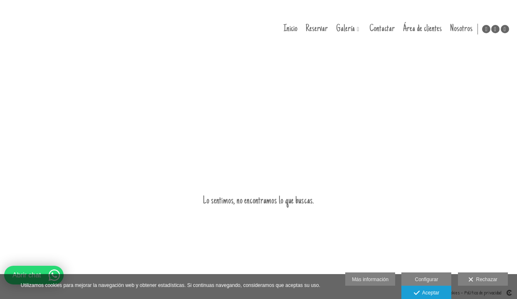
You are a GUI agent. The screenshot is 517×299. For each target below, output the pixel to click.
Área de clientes (421, 29)
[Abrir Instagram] (495, 29)
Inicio (289, 29)
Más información (370, 279)
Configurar (426, 279)
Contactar (380, 29)
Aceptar (426, 293)
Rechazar (482, 280)
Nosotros (460, 29)
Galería (344, 29)
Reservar (315, 29)
